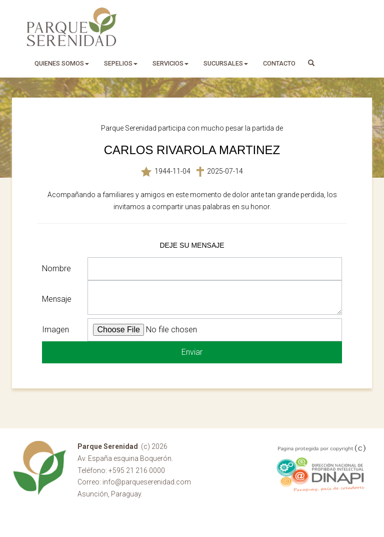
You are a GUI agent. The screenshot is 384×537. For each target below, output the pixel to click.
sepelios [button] (121, 63)
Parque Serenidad (72, 27)
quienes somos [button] (61, 63)
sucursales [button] (226, 63)
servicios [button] (170, 63)
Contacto (279, 63)
